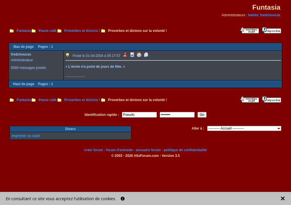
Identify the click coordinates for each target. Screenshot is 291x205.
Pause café (48, 31)
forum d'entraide (119, 150)
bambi (253, 15)
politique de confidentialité (185, 150)
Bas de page (24, 47)
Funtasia (24, 31)
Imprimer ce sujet (26, 136)
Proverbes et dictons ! (82, 31)
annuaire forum (148, 150)
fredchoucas (270, 15)
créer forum (93, 150)
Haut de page (23, 84)
